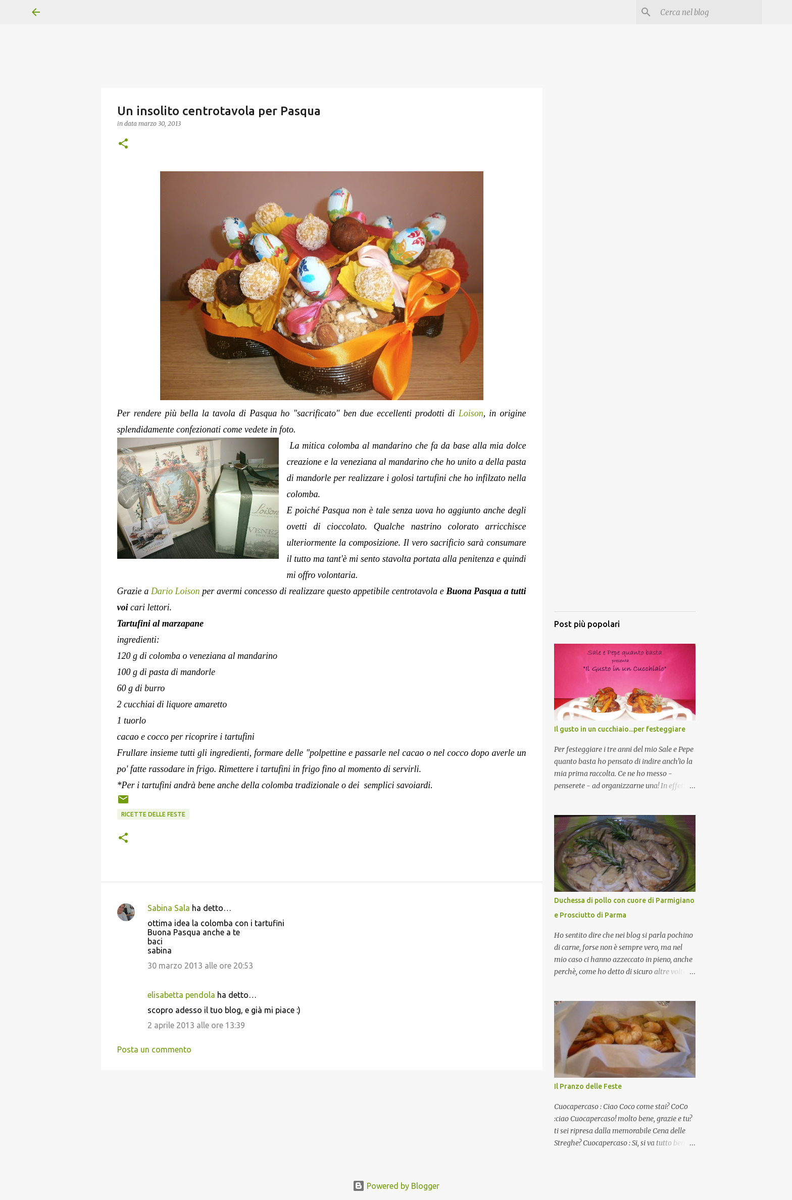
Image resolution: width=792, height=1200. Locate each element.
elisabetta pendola (181, 994)
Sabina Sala (168, 908)
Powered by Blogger (396, 1185)
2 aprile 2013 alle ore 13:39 (196, 1025)
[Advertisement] (625, 452)
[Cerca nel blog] (709, 12)
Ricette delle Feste (153, 814)
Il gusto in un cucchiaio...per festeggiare (619, 729)
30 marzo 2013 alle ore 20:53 (200, 965)
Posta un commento (154, 1049)
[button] (123, 144)
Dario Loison (176, 591)
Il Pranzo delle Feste (588, 1086)
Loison (471, 413)
